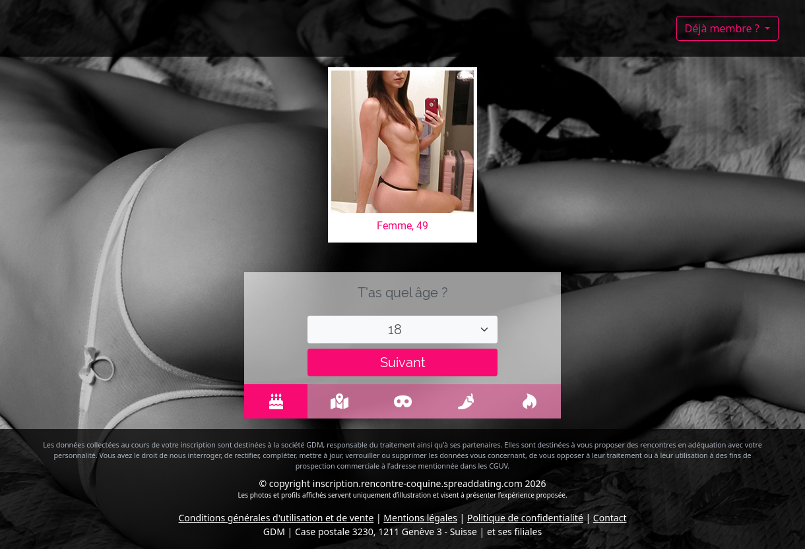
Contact (610, 517)
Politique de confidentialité (525, 517)
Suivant (403, 362)
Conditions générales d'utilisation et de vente (276, 517)
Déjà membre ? (723, 28)
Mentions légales (420, 517)
